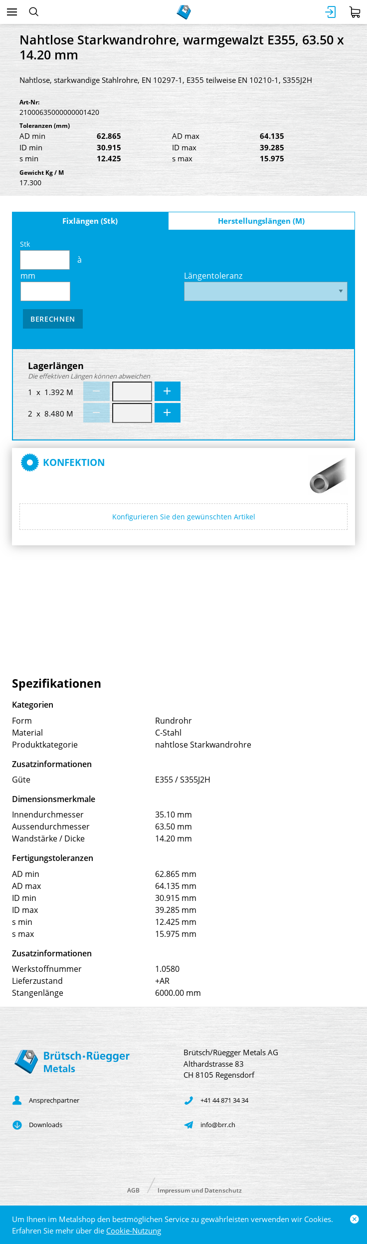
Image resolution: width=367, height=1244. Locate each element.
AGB (133, 1190)
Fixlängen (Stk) (90, 221)
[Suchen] (33, 12)
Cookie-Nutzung (133, 1231)
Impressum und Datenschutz (200, 1190)
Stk (45, 254)
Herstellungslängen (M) (261, 221)
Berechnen (52, 319)
